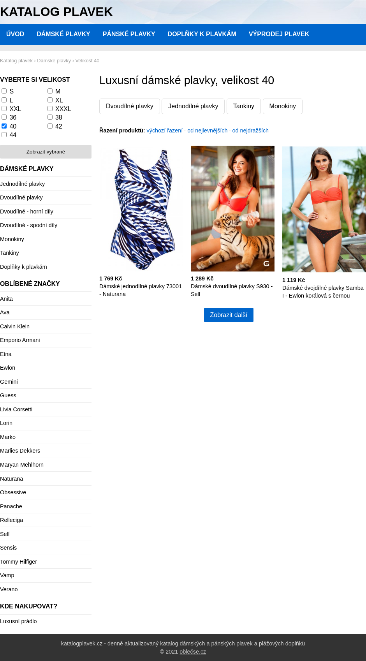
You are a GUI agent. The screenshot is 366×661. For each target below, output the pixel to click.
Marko (8, 437)
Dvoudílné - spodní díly (28, 225)
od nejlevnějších (207, 130)
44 (12, 135)
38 (58, 117)
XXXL (63, 109)
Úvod (15, 34)
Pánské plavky (129, 34)
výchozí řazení (165, 130)
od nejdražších (250, 130)
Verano (9, 589)
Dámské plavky (63, 34)
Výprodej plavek (279, 34)
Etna (6, 354)
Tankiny (243, 106)
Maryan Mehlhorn (22, 465)
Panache (11, 506)
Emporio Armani (20, 340)
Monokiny (282, 106)
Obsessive (13, 492)
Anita (6, 299)
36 (12, 117)
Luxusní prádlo (18, 621)
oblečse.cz (192, 652)
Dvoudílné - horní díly (26, 211)
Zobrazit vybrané (45, 152)
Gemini (9, 382)
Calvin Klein (15, 326)
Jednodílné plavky (193, 106)
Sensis (8, 548)
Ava (5, 312)
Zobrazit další (228, 315)
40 (12, 126)
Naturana (11, 479)
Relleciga (11, 520)
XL (59, 100)
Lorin (6, 423)
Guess (8, 395)
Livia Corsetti (16, 409)
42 (58, 126)
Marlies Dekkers (20, 451)
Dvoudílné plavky (129, 106)
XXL (15, 109)
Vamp (7, 575)
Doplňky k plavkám (202, 34)
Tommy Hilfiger (18, 562)
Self (5, 534)
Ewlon (7, 368)
